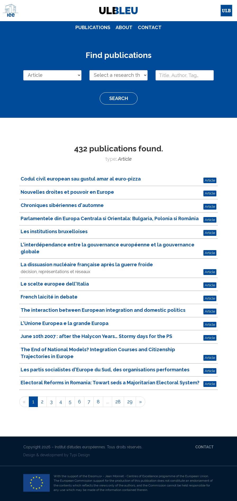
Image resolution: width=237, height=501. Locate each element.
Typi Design (80, 455)
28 (118, 401)
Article (210, 180)
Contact (150, 27)
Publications (92, 27)
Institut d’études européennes (80, 447)
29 (130, 401)
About (124, 27)
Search (118, 98)
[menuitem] (92, 27)
